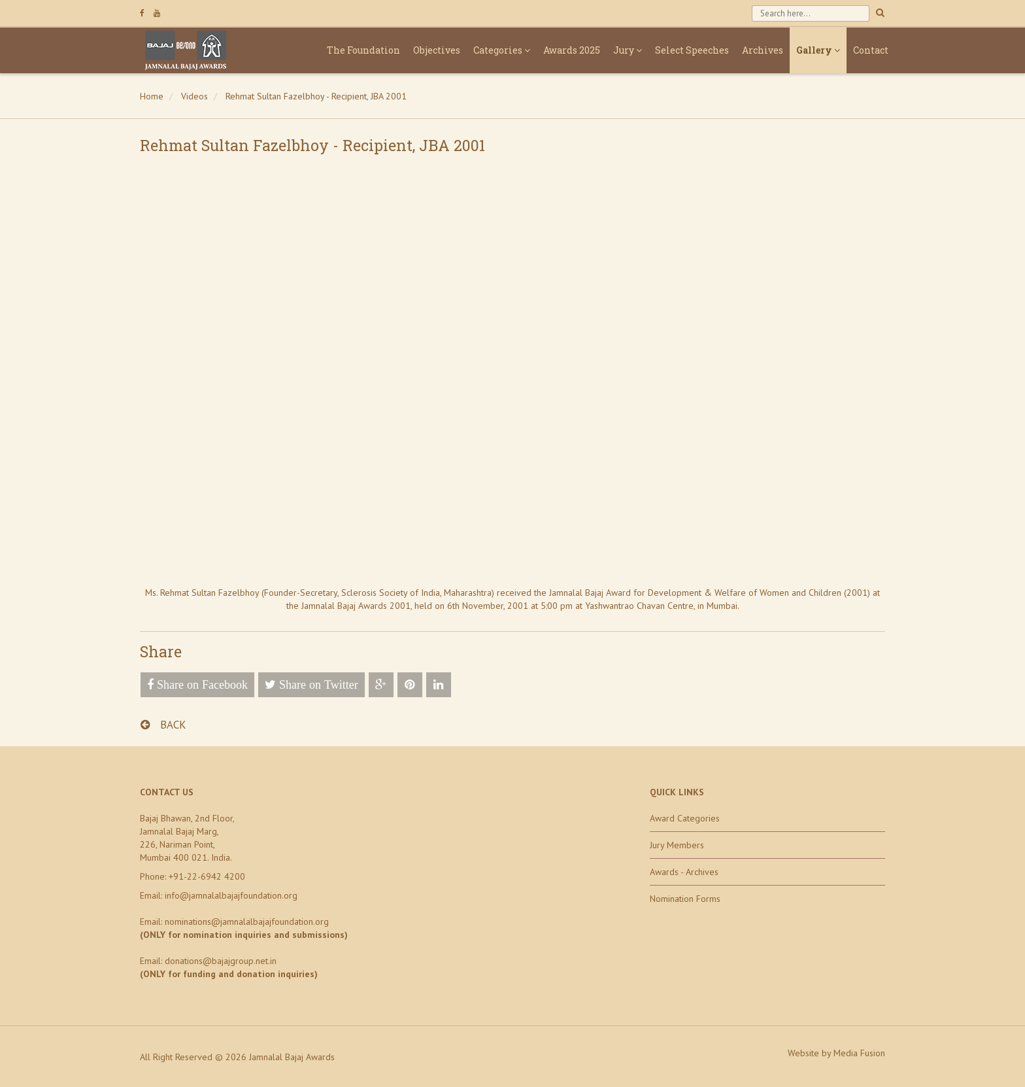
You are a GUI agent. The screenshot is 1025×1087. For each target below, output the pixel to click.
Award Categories (685, 818)
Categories (501, 50)
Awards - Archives (684, 872)
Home (151, 96)
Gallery (818, 50)
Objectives (436, 50)
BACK (163, 724)
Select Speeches (692, 50)
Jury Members (677, 845)
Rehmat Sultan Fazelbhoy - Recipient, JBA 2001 (316, 96)
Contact (870, 50)
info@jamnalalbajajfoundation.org (231, 895)
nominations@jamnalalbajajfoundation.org (247, 921)
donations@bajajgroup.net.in (221, 961)
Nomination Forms (685, 899)
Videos (194, 96)
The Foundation (363, 50)
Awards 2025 (571, 50)
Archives (762, 50)
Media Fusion (859, 1053)
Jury (627, 50)
